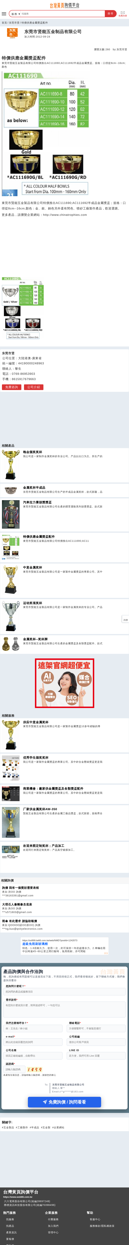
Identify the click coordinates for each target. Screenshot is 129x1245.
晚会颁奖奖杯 (32, 452)
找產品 (10, 1228)
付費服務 (53, 1221)
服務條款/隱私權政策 (102, 1228)
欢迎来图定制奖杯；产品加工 (43, 846)
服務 (14, 14)
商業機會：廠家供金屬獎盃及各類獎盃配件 (53, 788)
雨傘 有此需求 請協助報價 (19, 921)
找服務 (10, 1221)
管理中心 (53, 1234)
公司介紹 (33, 387)
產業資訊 (11, 1234)
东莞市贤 (14, 22)
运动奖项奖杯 (32, 603)
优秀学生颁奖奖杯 (36, 757)
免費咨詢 (11, 387)
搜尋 (111, 13)
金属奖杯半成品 (34, 487)
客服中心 (95, 1221)
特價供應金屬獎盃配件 (39, 536)
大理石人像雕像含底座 (17, 904)
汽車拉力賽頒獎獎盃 (37, 502)
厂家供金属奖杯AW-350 (40, 809)
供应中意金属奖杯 (36, 722)
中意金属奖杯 (32, 567)
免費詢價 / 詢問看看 (64, 1104)
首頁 (4, 22)
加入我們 (53, 1228)
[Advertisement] (64, 416)
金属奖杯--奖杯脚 (35, 639)
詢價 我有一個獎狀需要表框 (20, 887)
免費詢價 (122, 13)
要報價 (10, 1241)
